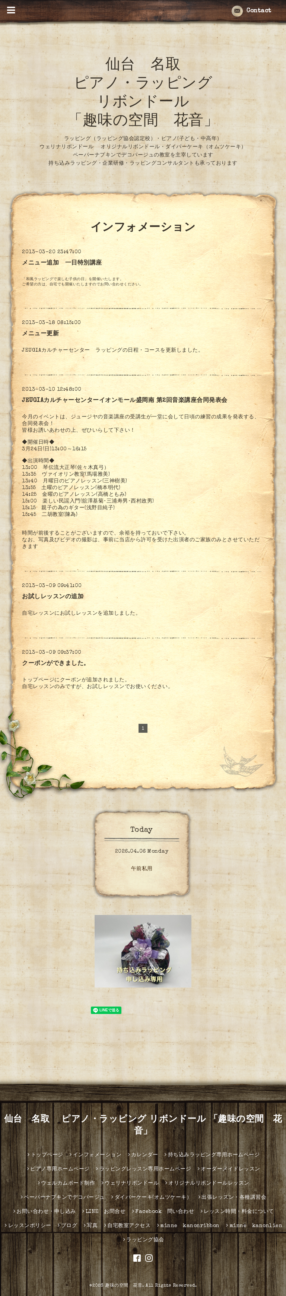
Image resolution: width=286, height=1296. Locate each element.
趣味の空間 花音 (123, 1286)
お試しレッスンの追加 (52, 597)
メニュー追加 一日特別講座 (62, 263)
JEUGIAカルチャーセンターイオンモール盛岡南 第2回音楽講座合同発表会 (125, 401)
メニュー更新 (40, 334)
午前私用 (142, 869)
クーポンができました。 (56, 664)
